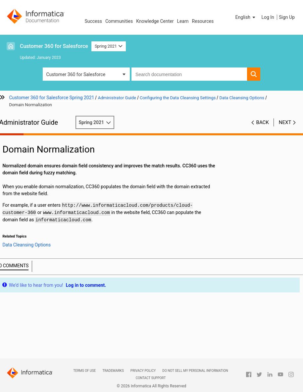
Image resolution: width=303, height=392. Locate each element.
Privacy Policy (143, 370)
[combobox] (189, 74)
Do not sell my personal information (195, 370)
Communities (119, 21)
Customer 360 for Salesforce (54, 46)
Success (93, 21)
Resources (203, 21)
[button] (246, 17)
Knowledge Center (155, 21)
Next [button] (285, 122)
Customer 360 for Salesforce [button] (75, 74)
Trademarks (113, 370)
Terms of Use (84, 370)
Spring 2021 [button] (109, 46)
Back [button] (262, 122)
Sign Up (287, 17)
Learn (183, 21)
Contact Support (151, 378)
